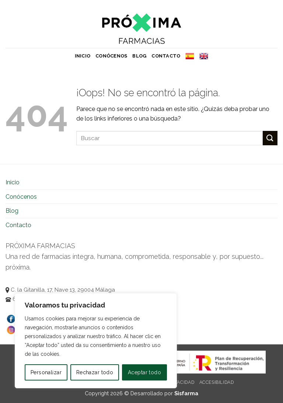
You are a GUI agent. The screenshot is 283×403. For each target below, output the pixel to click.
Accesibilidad (216, 382)
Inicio (83, 56)
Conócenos (111, 56)
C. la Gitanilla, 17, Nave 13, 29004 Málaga (60, 289)
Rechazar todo (94, 372)
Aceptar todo (144, 372)
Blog (139, 56)
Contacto (165, 56)
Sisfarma (186, 393)
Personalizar (46, 372)
